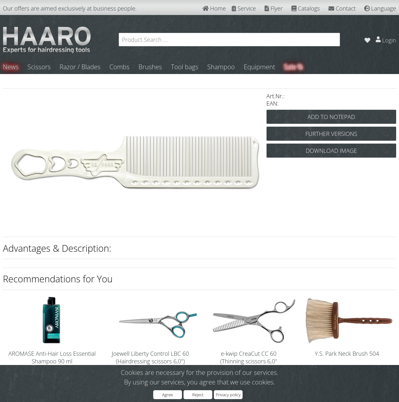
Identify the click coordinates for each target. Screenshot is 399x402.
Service (244, 8)
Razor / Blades (80, 67)
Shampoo (221, 67)
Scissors (38, 67)
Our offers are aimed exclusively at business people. (70, 8)
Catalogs (305, 8)
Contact (342, 8)
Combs (119, 67)
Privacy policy (228, 395)
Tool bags (184, 67)
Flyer (274, 8)
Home (214, 8)
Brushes (150, 67)
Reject (197, 395)
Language (380, 8)
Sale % (293, 67)
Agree (167, 395)
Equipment (259, 67)
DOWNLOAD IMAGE (331, 150)
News (11, 67)
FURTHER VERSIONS (331, 134)
